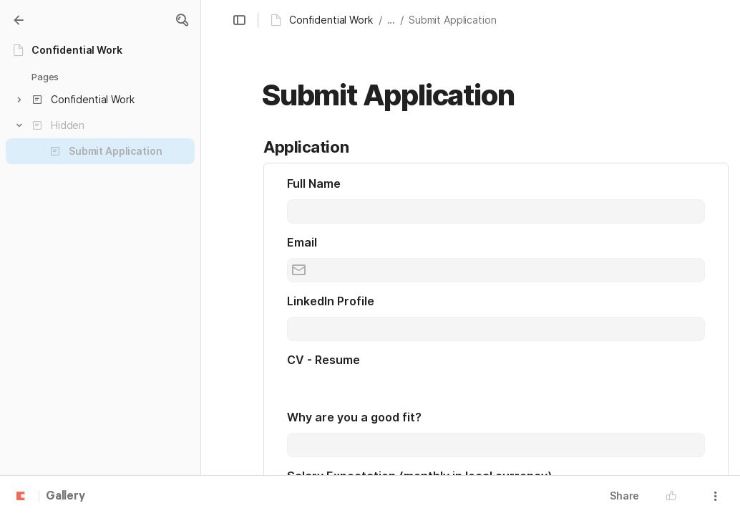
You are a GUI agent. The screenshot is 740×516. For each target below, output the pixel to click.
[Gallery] (19, 20)
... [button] (391, 20)
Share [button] (624, 495)
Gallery (65, 496)
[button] (182, 20)
